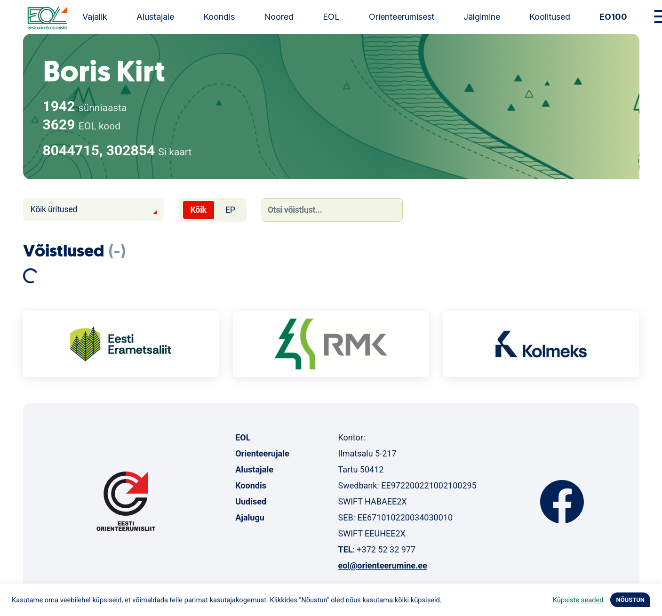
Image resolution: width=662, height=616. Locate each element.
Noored (279, 17)
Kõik (199, 210)
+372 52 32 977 (386, 549)
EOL (331, 17)
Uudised (250, 501)
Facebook (562, 501)
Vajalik (94, 17)
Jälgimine (481, 17)
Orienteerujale (262, 453)
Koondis (219, 17)
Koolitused (549, 17)
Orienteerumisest (401, 17)
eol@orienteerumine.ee (382, 565)
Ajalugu (249, 517)
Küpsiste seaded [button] (578, 600)
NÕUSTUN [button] (630, 599)
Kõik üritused (54, 209)
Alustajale (155, 17)
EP (230, 210)
